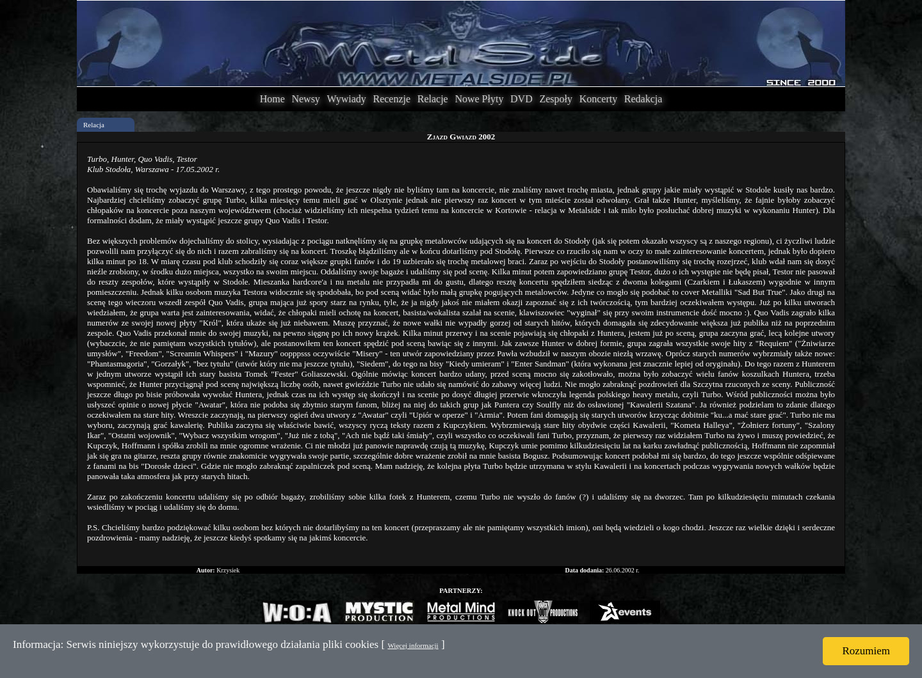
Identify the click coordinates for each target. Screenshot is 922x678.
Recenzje (391, 98)
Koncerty (598, 98)
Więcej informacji (412, 645)
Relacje (432, 98)
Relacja (93, 125)
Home (272, 98)
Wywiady (346, 98)
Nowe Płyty (479, 98)
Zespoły (555, 98)
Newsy (305, 98)
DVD (521, 98)
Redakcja (643, 98)
